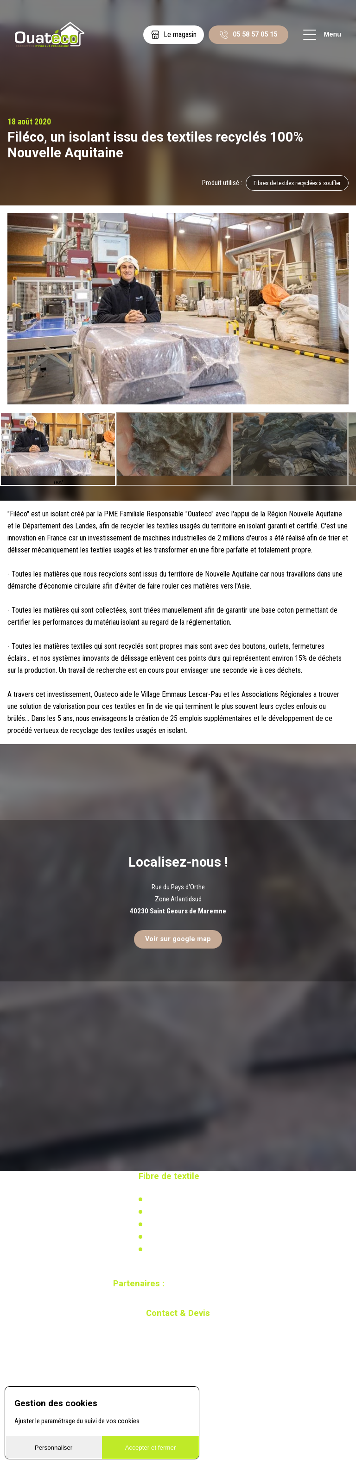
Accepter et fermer (150, 1447)
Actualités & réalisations (179, 1212)
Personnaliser (54, 1447)
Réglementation (167, 1224)
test (58, 482)
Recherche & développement (184, 1237)
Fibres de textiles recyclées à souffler (297, 183)
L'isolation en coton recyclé (183, 1199)
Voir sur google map (178, 939)
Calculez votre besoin (174, 1249)
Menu (322, 34)
